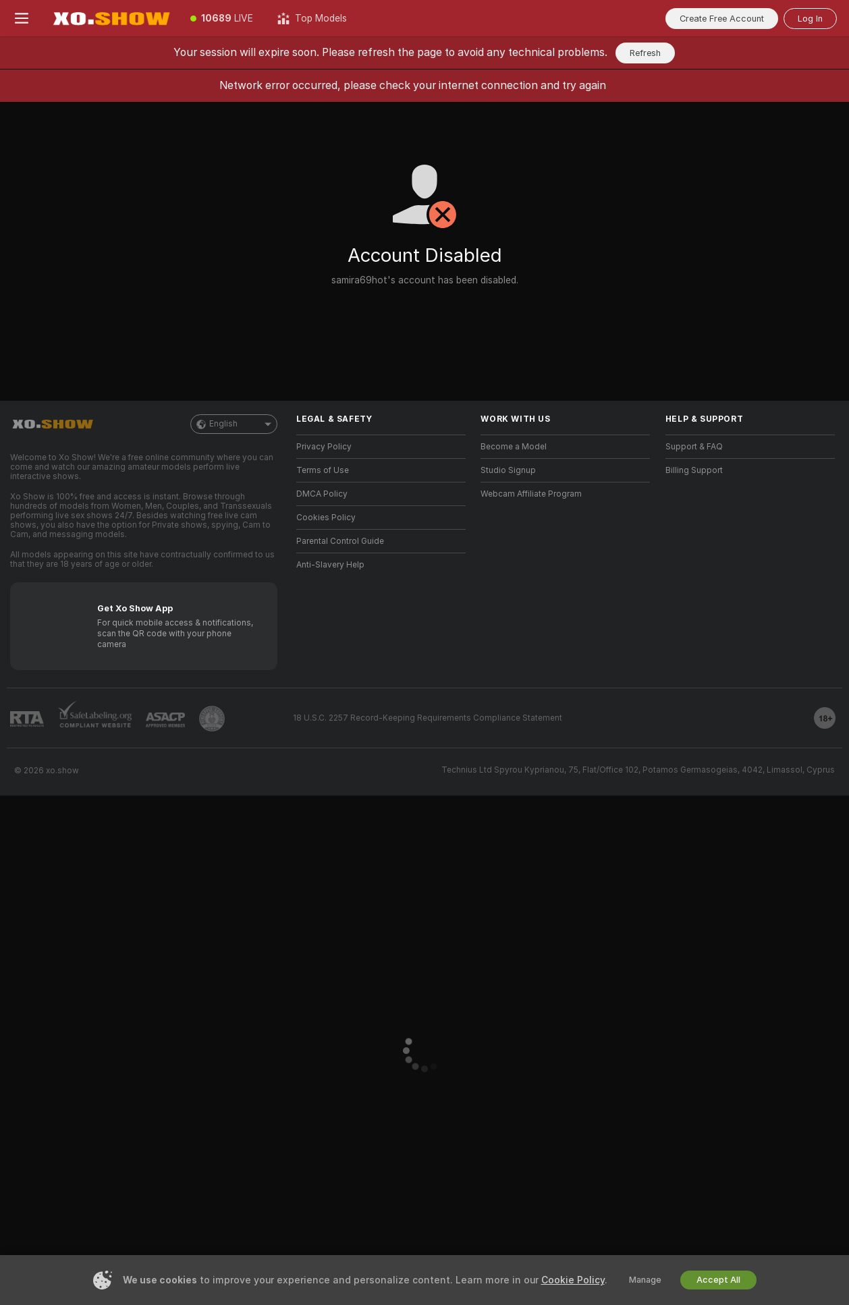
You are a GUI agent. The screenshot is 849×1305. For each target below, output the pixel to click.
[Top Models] (312, 18)
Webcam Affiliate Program (531, 494)
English (233, 424)
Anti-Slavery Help (330, 565)
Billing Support (694, 470)
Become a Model (514, 446)
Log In (810, 18)
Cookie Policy (573, 1280)
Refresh (645, 53)
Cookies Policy (326, 517)
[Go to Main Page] (110, 18)
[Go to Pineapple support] (212, 718)
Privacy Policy (324, 446)
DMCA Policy (322, 494)
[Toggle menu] (21, 18)
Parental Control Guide (340, 541)
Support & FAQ (694, 446)
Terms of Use (322, 470)
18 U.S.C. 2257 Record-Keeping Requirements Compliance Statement (427, 718)
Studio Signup (508, 470)
